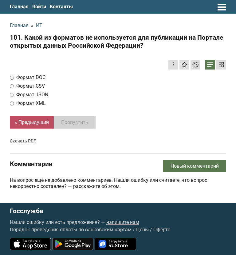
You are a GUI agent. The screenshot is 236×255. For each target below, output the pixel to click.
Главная (19, 7)
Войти (39, 7)
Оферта (162, 230)
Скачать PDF (23, 140)
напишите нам (122, 222)
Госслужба (26, 211)
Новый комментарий (195, 166)
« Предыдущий (32, 122)
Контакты (61, 7)
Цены (142, 230)
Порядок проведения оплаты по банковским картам (71, 230)
